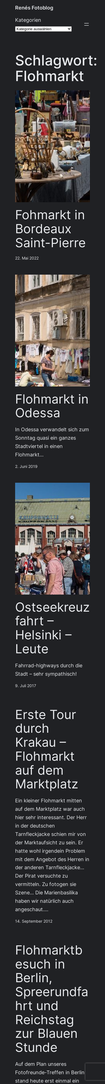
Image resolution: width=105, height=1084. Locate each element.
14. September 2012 (33, 921)
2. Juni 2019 (26, 466)
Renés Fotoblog (34, 8)
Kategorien (28, 20)
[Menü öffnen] (86, 24)
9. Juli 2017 (25, 686)
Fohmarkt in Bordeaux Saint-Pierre (50, 228)
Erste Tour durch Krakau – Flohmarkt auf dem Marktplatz (46, 749)
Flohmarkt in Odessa (51, 406)
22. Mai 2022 (27, 258)
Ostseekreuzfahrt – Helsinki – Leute (52, 628)
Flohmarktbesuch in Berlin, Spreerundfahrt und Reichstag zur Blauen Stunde (51, 998)
